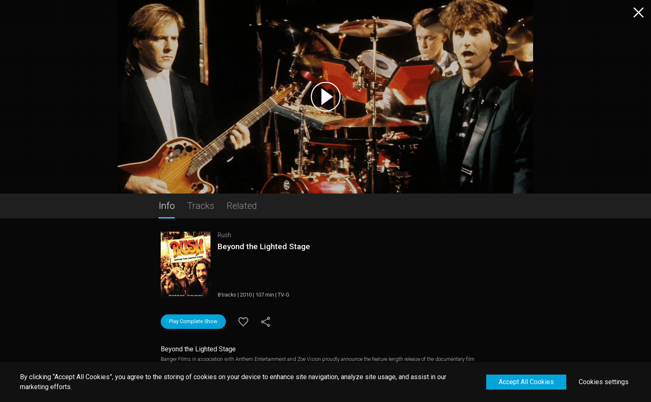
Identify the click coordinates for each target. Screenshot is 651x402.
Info (167, 205)
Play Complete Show (193, 321)
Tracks (200, 205)
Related (242, 205)
